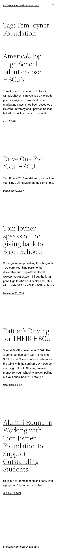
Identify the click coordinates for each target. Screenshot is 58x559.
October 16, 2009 (12, 493)
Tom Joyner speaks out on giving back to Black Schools (23, 239)
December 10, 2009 (13, 190)
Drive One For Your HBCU (23, 163)
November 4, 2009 (13, 384)
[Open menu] (53, 5)
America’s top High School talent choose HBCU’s (22, 67)
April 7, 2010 (9, 121)
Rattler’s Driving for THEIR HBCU (27, 335)
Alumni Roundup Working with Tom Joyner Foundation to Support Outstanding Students (27, 446)
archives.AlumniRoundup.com (21, 5)
